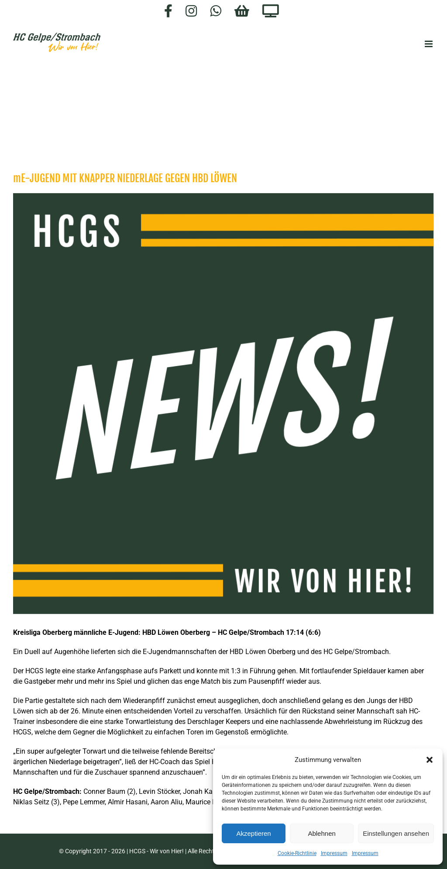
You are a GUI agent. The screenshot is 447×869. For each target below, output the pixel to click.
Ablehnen (321, 833)
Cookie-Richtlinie (297, 853)
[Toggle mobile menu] (429, 43)
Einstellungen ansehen (396, 833)
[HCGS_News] (223, 403)
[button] (429, 759)
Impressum (334, 853)
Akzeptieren (253, 833)
